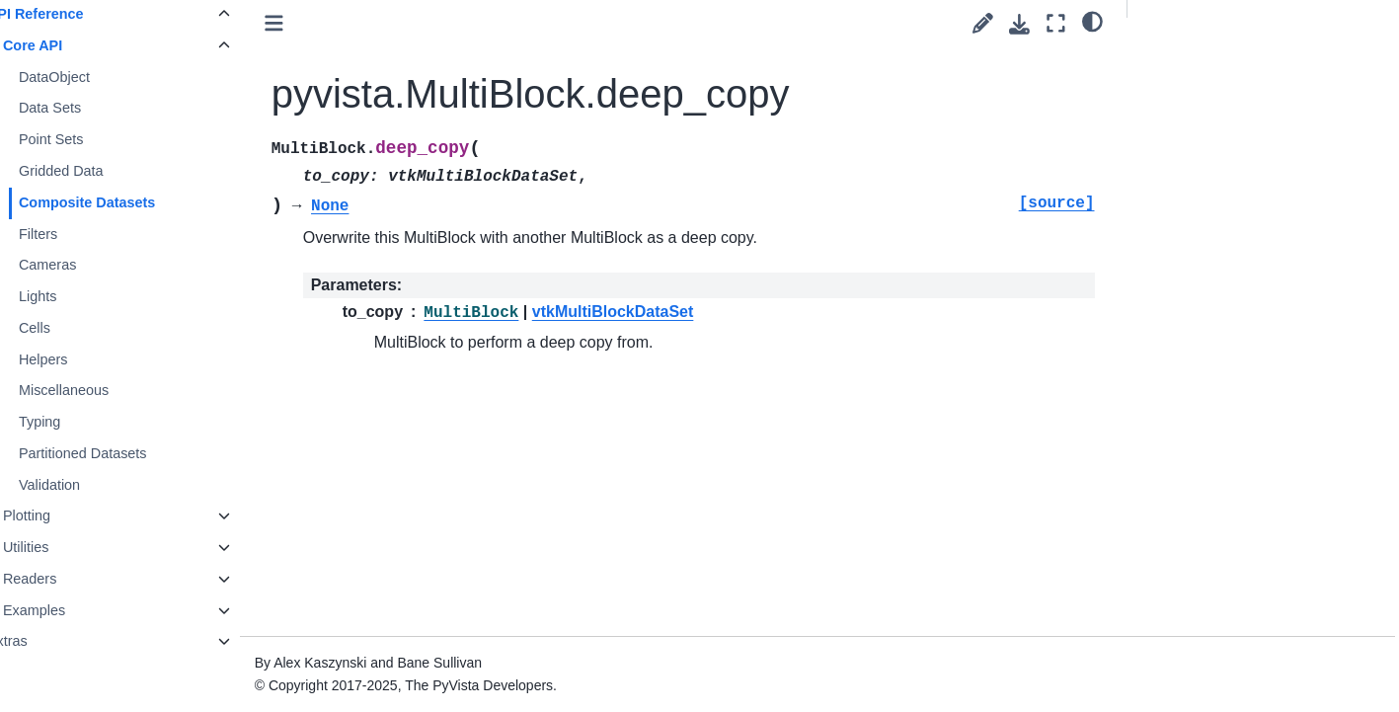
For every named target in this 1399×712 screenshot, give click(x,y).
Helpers (87, 359)
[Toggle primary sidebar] (316, 23)
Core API (76, 45)
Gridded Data (104, 171)
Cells (78, 328)
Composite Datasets (130, 202)
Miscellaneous (107, 390)
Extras (51, 641)
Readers (73, 579)
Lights (81, 296)
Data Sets (93, 108)
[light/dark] (1092, 21)
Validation (92, 485)
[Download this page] (1019, 24)
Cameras (90, 265)
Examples (77, 610)
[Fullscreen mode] (1056, 23)
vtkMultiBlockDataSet (656, 311)
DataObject (97, 77)
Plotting (70, 515)
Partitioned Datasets (126, 453)
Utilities (69, 547)
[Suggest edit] (983, 23)
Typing (83, 422)
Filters (81, 234)
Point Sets (94, 139)
